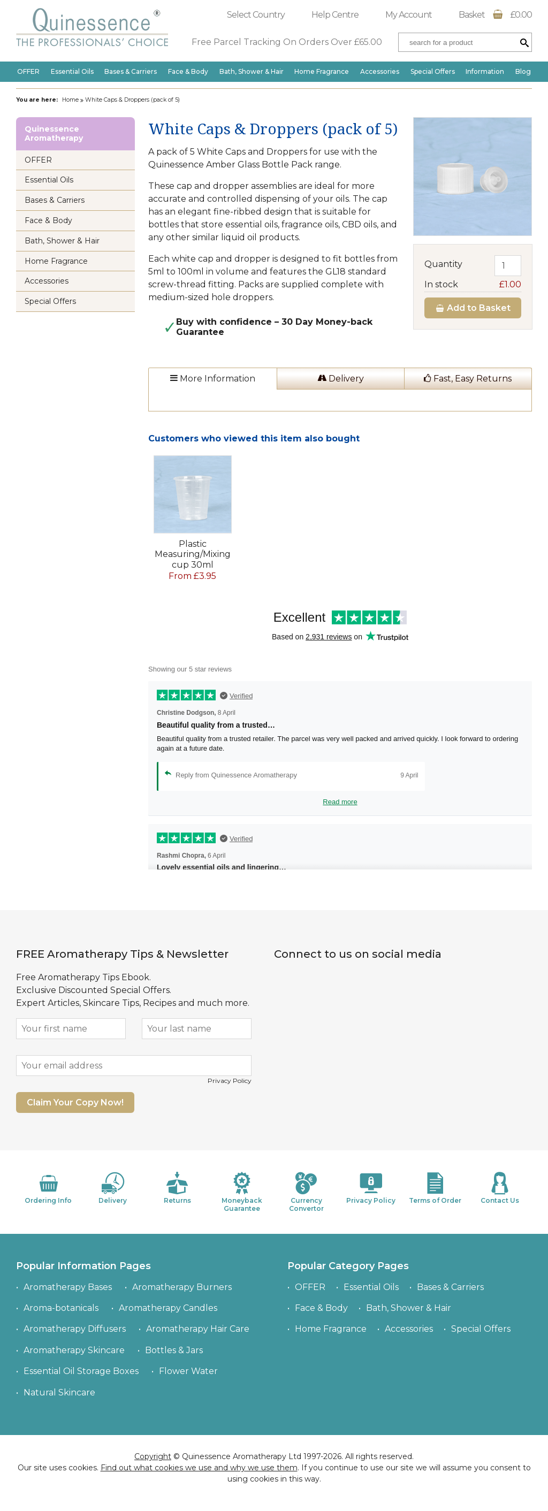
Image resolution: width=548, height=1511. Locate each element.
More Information (212, 378)
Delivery (340, 378)
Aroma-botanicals (61, 1308)
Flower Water (188, 1371)
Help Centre (335, 15)
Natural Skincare (59, 1392)
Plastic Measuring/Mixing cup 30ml (193, 554)
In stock (472, 284)
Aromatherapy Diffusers (75, 1329)
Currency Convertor (306, 1192)
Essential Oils (72, 71)
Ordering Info (48, 1188)
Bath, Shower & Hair (251, 71)
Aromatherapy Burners (182, 1287)
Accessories (379, 71)
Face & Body (188, 71)
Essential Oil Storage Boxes (81, 1371)
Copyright (152, 1456)
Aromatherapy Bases (68, 1287)
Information (485, 71)
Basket (495, 15)
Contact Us (500, 1188)
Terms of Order (435, 1188)
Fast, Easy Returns (468, 378)
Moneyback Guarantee (242, 1192)
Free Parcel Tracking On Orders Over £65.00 (287, 42)
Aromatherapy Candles (168, 1308)
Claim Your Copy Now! (75, 1102)
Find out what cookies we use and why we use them (199, 1467)
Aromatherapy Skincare (74, 1350)
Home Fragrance (321, 71)
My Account (408, 15)
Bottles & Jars (174, 1350)
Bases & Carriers (130, 71)
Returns (177, 1188)
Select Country (256, 15)
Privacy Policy (230, 1081)
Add (473, 308)
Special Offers (432, 71)
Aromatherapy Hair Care (197, 1329)
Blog (523, 71)
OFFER (28, 71)
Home (70, 99)
